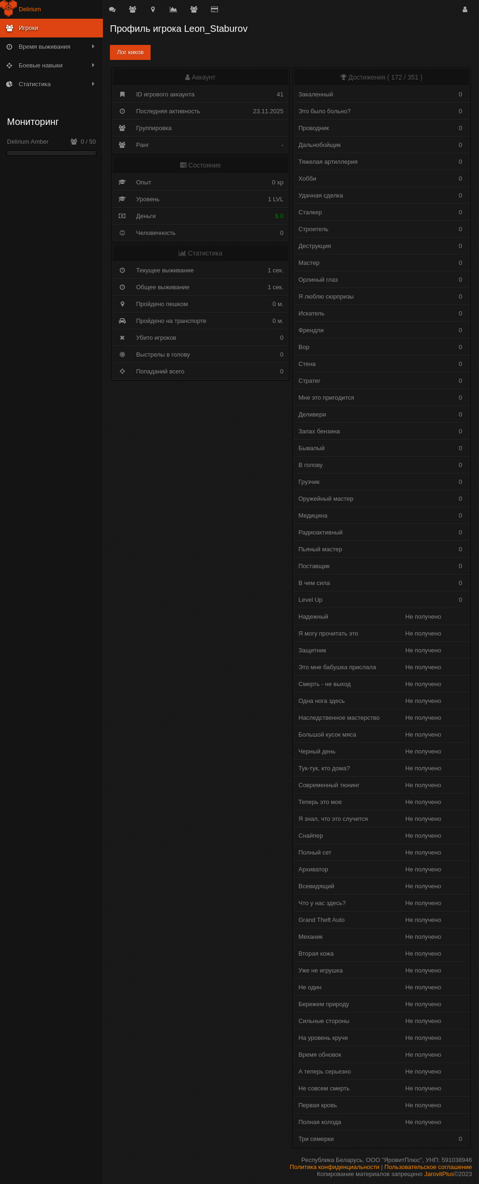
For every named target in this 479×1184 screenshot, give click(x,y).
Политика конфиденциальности (334, 1166)
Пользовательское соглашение (428, 1166)
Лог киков (130, 52)
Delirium (30, 9)
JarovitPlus (439, 1173)
